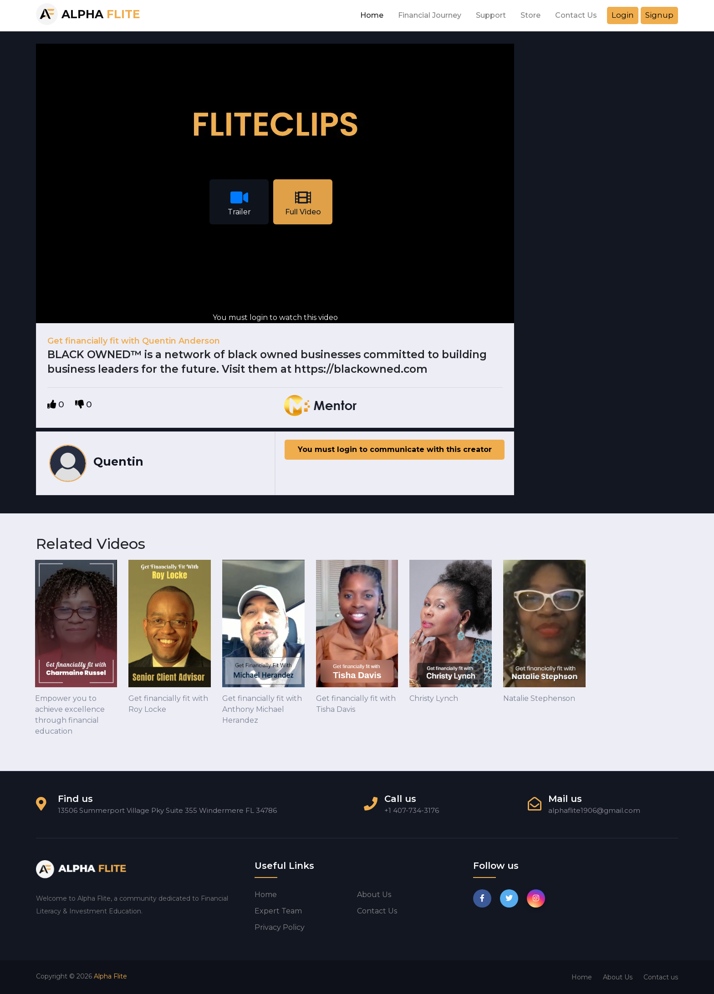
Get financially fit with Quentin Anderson (133, 341)
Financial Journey (429, 15)
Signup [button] (659, 15)
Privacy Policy (280, 927)
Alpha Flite (110, 976)
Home (371, 15)
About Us (617, 977)
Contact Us (576, 15)
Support (491, 15)
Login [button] (623, 15)
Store (530, 15)
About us (374, 894)
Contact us (377, 911)
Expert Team (278, 911)
